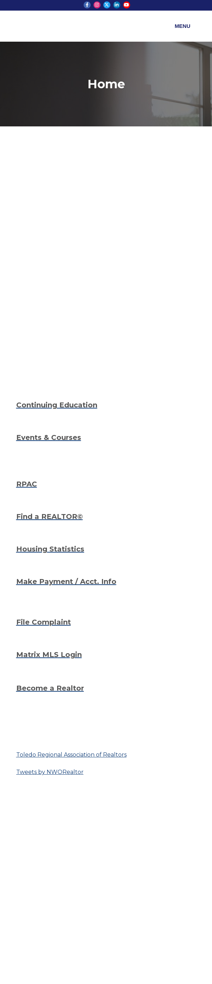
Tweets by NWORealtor (50, 772)
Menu (182, 26)
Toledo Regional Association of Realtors (71, 754)
